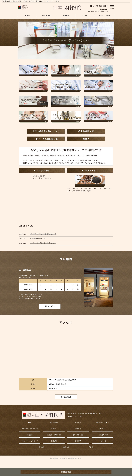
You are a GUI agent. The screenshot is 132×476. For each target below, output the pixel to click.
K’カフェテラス (90, 171)
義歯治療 (66, 452)
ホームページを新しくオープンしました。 (43, 243)
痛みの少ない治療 (78, 440)
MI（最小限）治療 (102, 440)
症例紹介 (29, 440)
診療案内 (78, 434)
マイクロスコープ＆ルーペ (30, 446)
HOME (27, 15)
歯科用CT (78, 446)
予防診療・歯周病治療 (54, 440)
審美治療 (42, 452)
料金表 (86, 139)
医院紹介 (66, 15)
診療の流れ (102, 434)
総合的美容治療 (86, 131)
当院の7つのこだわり (102, 428)
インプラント (102, 446)
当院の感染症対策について (45, 131)
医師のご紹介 (46, 15)
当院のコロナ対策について (30, 434)
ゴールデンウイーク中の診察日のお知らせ (43, 234)
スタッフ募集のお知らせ (46, 139)
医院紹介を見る (49, 308)
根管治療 (54, 446)
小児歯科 (90, 452)
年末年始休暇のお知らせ (37, 238)
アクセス (85, 15)
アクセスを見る (66, 402)
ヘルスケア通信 (104, 15)
